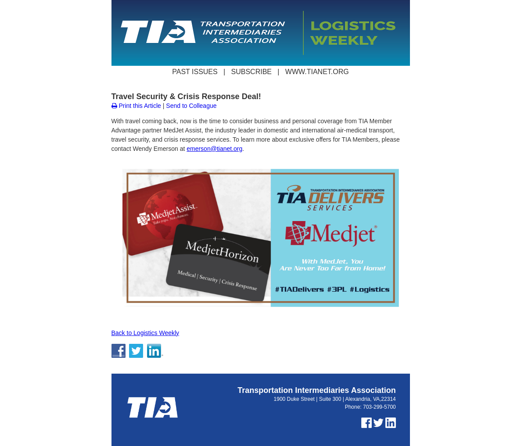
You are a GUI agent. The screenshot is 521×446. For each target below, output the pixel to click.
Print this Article (136, 105)
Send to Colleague (191, 105)
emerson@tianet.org (214, 148)
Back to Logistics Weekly (145, 332)
